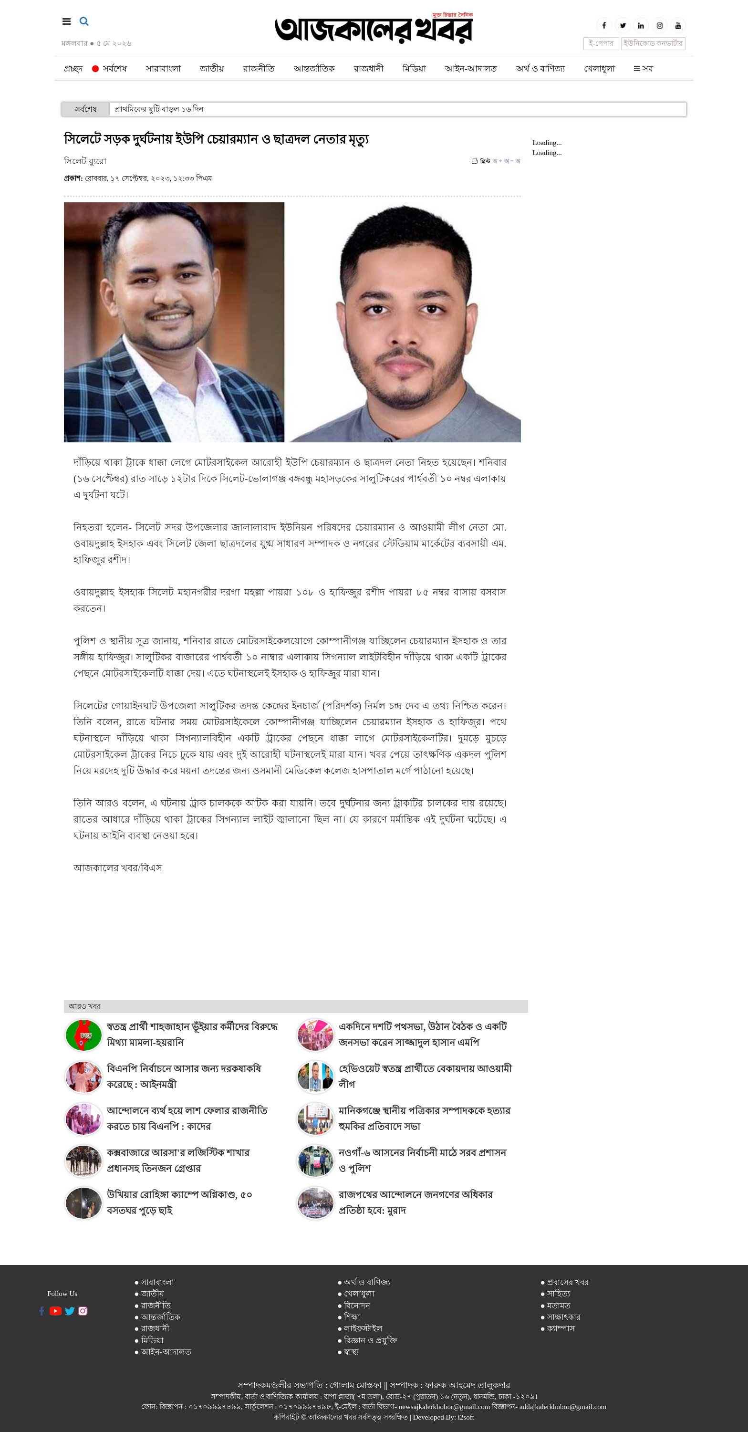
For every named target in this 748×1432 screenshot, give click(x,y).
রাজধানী (369, 68)
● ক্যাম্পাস (557, 1328)
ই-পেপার (601, 43)
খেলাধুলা (599, 68)
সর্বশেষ (109, 68)
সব (643, 68)
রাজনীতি (259, 68)
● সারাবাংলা (154, 1282)
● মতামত (555, 1305)
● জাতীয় (149, 1293)
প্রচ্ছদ (73, 68)
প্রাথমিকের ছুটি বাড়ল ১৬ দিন (159, 109)
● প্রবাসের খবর (564, 1282)
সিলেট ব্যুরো (85, 161)
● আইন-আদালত (162, 1352)
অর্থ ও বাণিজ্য (540, 68)
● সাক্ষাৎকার (560, 1317)
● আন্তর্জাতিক (157, 1317)
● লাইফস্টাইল (360, 1328)
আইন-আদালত (471, 68)
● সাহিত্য (555, 1293)
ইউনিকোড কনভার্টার (653, 43)
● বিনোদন (354, 1305)
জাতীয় (212, 68)
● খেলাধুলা (356, 1293)
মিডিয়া (414, 68)
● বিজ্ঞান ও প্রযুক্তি (367, 1340)
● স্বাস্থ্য (348, 1352)
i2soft (466, 1417)
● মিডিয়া (149, 1340)
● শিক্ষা (349, 1317)
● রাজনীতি (152, 1305)
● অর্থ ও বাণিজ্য (363, 1282)
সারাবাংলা (163, 68)
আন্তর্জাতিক (314, 68)
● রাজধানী (151, 1328)
